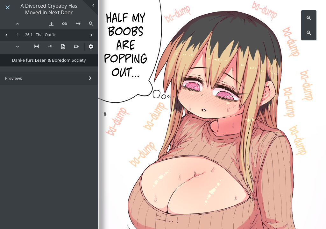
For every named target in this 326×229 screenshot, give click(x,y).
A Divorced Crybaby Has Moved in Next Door (48, 9)
